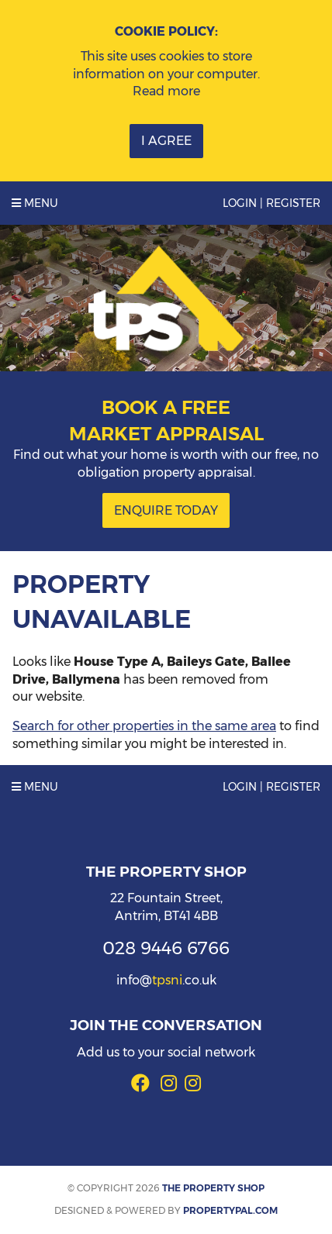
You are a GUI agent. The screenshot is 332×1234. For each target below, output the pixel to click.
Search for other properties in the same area (144, 726)
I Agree (166, 140)
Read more (166, 91)
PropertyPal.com (230, 1210)
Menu (35, 203)
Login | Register (271, 203)
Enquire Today (166, 510)
